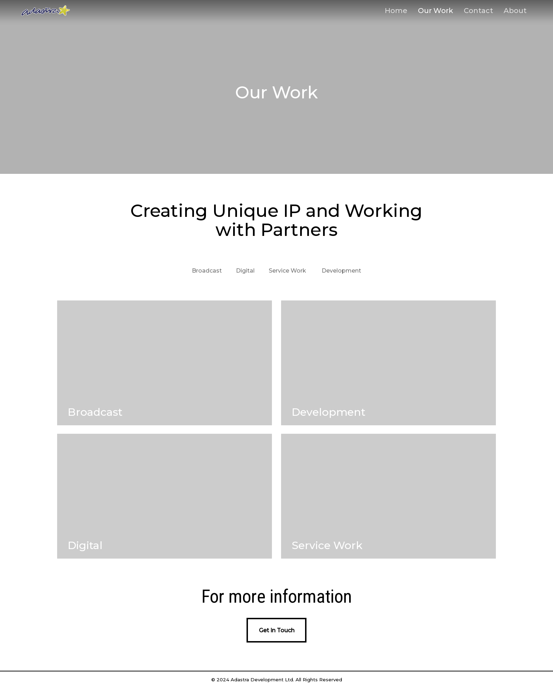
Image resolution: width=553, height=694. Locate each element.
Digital (245, 270)
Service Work (287, 270)
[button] (276, 630)
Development (341, 270)
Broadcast (207, 270)
